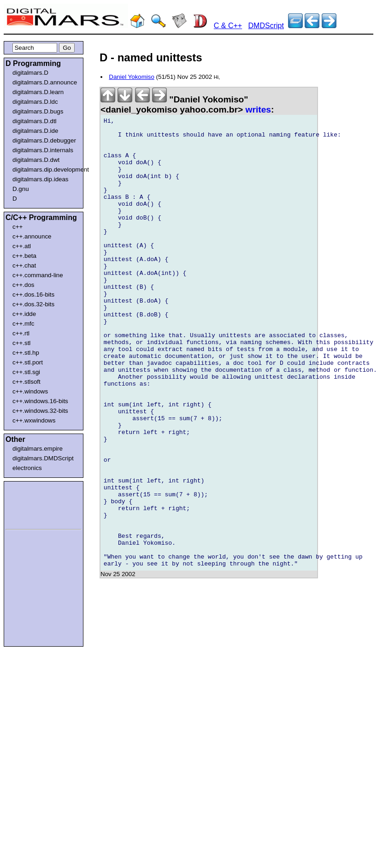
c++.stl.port (27, 362)
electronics (27, 467)
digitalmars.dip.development (45, 169)
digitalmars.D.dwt (35, 159)
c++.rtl (20, 333)
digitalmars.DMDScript (43, 458)
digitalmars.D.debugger (44, 140)
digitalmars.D (30, 72)
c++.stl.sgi (26, 372)
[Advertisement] (33, 503)
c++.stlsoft (26, 381)
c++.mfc (23, 323)
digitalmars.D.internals (42, 150)
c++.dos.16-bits (33, 294)
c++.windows (30, 391)
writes (258, 109)
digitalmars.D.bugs (37, 111)
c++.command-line (37, 275)
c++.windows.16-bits (40, 401)
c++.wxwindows (33, 420)
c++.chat (24, 265)
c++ (17, 226)
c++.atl (21, 246)
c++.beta (24, 255)
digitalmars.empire (37, 448)
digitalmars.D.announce (44, 82)
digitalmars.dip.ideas (40, 179)
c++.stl (21, 342)
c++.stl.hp (25, 352)
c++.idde (24, 313)
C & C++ (228, 26)
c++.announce (32, 236)
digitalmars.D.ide (35, 130)
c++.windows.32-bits (40, 410)
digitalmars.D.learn (38, 92)
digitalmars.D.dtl (34, 121)
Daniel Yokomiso (131, 76)
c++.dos (23, 284)
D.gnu (20, 188)
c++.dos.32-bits (33, 304)
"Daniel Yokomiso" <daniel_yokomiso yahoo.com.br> (174, 104)
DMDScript (266, 26)
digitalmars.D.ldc (35, 101)
